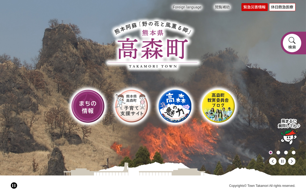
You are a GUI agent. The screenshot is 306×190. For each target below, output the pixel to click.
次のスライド (291, 161)
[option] (153, 87)
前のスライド (272, 161)
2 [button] (278, 152)
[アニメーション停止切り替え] (14, 185)
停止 (282, 161)
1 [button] (271, 152)
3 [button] (286, 152)
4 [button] (293, 152)
